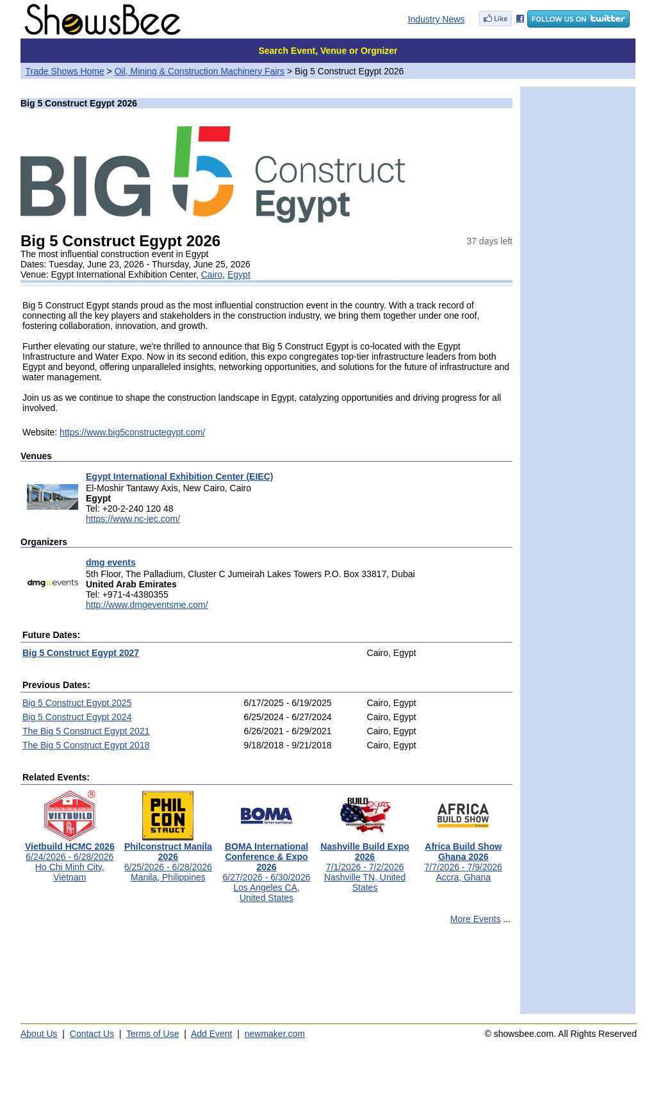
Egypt (238, 274)
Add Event (212, 1034)
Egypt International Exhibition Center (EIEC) (179, 476)
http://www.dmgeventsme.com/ (147, 605)
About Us (39, 1034)
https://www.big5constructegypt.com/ (132, 432)
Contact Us (92, 1034)
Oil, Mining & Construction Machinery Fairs (199, 71)
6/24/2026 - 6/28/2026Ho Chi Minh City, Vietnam (70, 857)
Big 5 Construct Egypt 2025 (76, 703)
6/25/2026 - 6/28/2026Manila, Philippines (168, 857)
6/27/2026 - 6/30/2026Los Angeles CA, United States (266, 868)
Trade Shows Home (65, 71)
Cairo (211, 274)
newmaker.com (275, 1034)
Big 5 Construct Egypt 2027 (80, 653)
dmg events (111, 562)
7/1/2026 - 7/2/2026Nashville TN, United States (364, 863)
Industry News (436, 19)
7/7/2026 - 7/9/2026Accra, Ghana (463, 857)
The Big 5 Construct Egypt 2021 (85, 731)
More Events (475, 919)
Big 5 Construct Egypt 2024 (76, 717)
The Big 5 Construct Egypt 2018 (85, 745)
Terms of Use (152, 1034)
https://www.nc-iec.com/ (133, 519)
